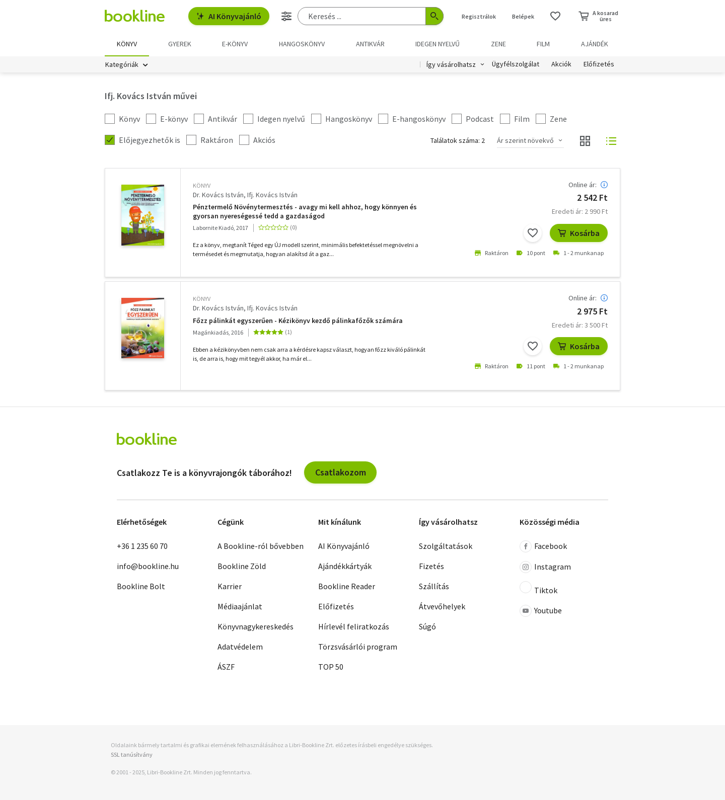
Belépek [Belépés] (523, 16)
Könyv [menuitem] (127, 43)
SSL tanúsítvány (132, 754)
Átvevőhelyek (442, 606)
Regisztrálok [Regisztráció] (479, 16)
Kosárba (579, 233)
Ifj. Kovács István (272, 194)
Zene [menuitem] (498, 43)
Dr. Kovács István (218, 194)
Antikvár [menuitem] (370, 43)
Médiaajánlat (240, 606)
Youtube (541, 611)
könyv (201, 185)
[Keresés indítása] (434, 16)
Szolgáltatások (445, 546)
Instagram (545, 567)
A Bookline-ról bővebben (261, 546)
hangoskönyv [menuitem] (302, 43)
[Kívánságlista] (555, 16)
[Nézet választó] (585, 141)
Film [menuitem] (543, 43)
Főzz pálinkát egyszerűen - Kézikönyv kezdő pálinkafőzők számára (298, 320)
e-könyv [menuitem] (235, 43)
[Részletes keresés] (286, 16)
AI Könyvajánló (228, 16)
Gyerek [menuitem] (179, 43)
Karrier (230, 586)
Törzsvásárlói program (357, 647)
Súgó (427, 626)
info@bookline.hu (148, 566)
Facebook (543, 546)
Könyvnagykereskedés (256, 626)
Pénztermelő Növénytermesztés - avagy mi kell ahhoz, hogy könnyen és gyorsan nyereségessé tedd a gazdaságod (305, 211)
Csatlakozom (340, 472)
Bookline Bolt (141, 586)
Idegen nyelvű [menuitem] (437, 43)
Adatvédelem (240, 647)
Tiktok (538, 588)
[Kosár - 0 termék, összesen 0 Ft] (598, 16)
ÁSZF (226, 667)
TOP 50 (330, 667)
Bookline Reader (346, 586)
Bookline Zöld (242, 566)
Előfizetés (599, 64)
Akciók (561, 64)
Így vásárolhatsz (451, 64)
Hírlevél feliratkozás (353, 626)
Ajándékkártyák (345, 566)
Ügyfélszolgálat (515, 64)
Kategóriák (121, 64)
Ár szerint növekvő (525, 140)
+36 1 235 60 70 (142, 546)
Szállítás (434, 586)
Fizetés (431, 566)
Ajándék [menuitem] (594, 43)
